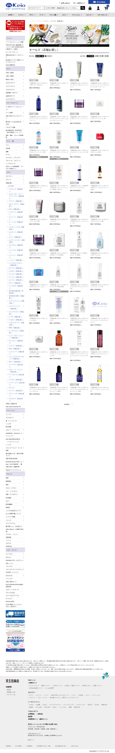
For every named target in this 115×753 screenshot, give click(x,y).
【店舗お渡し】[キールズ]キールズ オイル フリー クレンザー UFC (79, 152)
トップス (8, 445)
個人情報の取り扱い (60, 746)
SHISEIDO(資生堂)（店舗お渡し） (16, 292)
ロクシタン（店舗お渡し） (16, 342)
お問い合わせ (65, 3)
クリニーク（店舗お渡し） (16, 218)
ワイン (74, 695)
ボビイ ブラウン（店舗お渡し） (16, 205)
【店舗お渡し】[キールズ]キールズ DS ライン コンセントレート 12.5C (99, 187)
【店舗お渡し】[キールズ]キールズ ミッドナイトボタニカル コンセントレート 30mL (59, 389)
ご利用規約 (29, 746)
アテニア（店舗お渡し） (16, 201)
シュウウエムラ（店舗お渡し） (16, 332)
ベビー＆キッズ (102, 15)
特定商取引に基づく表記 (44, 746)
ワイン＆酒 (52, 15)
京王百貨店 (100, 751)
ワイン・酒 (10, 141)
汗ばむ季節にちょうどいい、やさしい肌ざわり (14, 605)
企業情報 (8, 746)
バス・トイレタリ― (12, 491)
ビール (8, 154)
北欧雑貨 (8, 537)
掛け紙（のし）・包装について (92, 685)
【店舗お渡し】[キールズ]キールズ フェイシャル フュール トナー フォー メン (38, 118)
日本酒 (81, 695)
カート (107, 8)
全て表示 (11, 186)
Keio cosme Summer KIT (13, 406)
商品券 (30, 716)
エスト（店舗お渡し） (16, 237)
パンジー (8, 540)
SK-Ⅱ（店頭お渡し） (15, 362)
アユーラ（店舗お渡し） (16, 346)
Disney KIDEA (10, 601)
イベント (21, 15)
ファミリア (9, 578)
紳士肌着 (8, 427)
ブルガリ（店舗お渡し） (16, 320)
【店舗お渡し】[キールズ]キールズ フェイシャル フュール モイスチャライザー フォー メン (99, 85)
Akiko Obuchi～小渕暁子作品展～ (14, 530)
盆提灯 (31, 707)
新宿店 (9, 689)
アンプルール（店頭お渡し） (16, 376)
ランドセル (62, 707)
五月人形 (47, 707)
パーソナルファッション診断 (14, 42)
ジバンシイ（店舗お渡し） (16, 256)
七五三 (55, 707)
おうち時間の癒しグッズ (13, 513)
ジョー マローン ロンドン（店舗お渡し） (16, 337)
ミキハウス (9, 566)
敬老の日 (104, 704)
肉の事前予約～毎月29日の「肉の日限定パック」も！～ (14, 131)
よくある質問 (50, 688)
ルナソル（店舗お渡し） (16, 280)
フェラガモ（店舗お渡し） (16, 287)
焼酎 (7, 151)
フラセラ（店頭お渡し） (16, 379)
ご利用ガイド (80, 3)
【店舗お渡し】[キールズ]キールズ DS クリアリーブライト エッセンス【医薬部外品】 (79, 320)
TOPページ (31, 680)
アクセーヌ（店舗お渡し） (16, 190)
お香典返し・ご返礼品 (35, 714)
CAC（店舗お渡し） (15, 209)
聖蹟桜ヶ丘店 (11, 692)
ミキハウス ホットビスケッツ (15, 569)
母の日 (90, 704)
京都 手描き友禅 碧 (11, 458)
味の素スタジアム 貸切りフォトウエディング (15, 61)
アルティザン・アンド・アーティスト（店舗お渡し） (16, 196)
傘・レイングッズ (11, 421)
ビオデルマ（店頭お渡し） (16, 400)
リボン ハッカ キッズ (12, 589)
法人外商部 (18, 746)
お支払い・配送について (72, 685)
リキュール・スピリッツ (13, 160)
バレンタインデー (68, 704)
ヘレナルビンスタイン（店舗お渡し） (16, 264)
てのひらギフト (33, 711)
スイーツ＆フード (12, 103)
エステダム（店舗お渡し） (16, 246)
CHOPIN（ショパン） (12, 572)
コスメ (64, 15)
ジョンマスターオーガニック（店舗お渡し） (16, 358)
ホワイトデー (81, 704)
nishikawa (9, 546)
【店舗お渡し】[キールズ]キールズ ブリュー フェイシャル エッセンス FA (59, 353)
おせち (45, 704)
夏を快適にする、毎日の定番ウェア (14, 454)
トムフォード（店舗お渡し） (16, 353)
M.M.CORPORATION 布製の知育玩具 (14, 585)
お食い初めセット (11, 581)
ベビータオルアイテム (12, 595)
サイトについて (34, 685)
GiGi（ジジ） (10, 563)
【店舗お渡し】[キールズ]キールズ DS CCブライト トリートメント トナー (79, 221)
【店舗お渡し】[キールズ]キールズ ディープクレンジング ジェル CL (99, 389)
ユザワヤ (8, 543)
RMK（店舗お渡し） (15, 328)
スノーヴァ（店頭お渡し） (16, 366)
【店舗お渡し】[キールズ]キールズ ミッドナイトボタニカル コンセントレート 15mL (79, 389)
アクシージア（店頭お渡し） (16, 395)
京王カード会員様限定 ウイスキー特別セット (14, 167)
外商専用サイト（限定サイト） (38, 719)
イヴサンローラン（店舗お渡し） (16, 324)
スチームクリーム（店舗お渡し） (16, 302)
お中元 (10, 15)
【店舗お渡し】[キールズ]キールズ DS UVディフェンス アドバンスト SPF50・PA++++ (59, 187)
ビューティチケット (12, 52)
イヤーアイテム (10, 523)
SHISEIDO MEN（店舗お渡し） (16, 297)
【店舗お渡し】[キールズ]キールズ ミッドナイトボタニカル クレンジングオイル (38, 389)
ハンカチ (8, 424)
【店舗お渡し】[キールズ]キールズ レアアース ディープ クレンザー (59, 152)
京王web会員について (36, 688)
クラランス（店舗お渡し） (16, 213)
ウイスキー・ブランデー (13, 157)
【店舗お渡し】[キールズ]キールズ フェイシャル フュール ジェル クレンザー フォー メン (59, 118)
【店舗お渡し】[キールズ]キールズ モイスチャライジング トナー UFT (79, 286)
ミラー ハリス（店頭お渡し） (16, 384)
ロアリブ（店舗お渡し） (16, 268)
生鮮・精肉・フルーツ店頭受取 (14, 136)
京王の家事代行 (10, 65)
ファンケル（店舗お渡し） (16, 251)
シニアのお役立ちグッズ (13, 510)
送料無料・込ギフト (12, 92)
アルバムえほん (10, 592)
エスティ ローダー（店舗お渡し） (16, 241)
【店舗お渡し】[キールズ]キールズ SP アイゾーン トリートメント (79, 118)
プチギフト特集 (10, 127)
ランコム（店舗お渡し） (16, 277)
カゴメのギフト (10, 99)
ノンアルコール (10, 163)
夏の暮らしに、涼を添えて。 (14, 526)
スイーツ (39, 695)
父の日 (97, 704)
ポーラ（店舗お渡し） (16, 283)
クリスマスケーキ (55, 704)
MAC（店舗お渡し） (15, 348)
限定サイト (31, 740)
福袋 (70, 707)
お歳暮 (38, 704)
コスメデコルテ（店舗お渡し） (16, 313)
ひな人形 (39, 707)
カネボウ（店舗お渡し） (16, 271)
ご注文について (57, 685)
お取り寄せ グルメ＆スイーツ (60, 695)
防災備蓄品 (9, 504)
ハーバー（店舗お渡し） (16, 260)
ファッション (76, 15)
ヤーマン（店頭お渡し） (16, 390)
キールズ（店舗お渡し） (16, 274)
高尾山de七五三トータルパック (15, 56)
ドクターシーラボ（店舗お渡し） (16, 228)
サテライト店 (11, 694)
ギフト (31, 15)
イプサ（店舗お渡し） (16, 317)
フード (41, 15)
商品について (46, 685)
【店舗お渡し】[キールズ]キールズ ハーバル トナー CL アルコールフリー (99, 320)
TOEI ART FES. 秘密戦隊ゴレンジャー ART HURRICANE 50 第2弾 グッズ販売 (15, 47)
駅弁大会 (77, 707)
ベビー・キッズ (11, 550)
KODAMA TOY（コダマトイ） (15, 560)
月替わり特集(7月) (11, 403)
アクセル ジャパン (12, 534)
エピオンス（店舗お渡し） (16, 233)
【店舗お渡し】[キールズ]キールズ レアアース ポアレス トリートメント (79, 85)
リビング (88, 15)
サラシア (12, 387)
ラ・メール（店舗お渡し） (16, 223)
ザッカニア (9, 598)
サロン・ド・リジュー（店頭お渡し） (16, 371)
